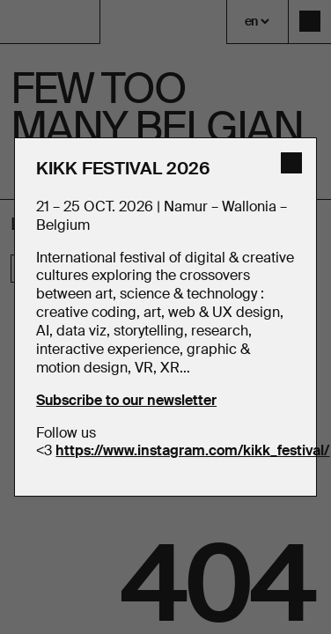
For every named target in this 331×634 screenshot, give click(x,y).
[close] (291, 162)
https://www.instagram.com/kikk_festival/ (192, 450)
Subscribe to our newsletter (126, 400)
